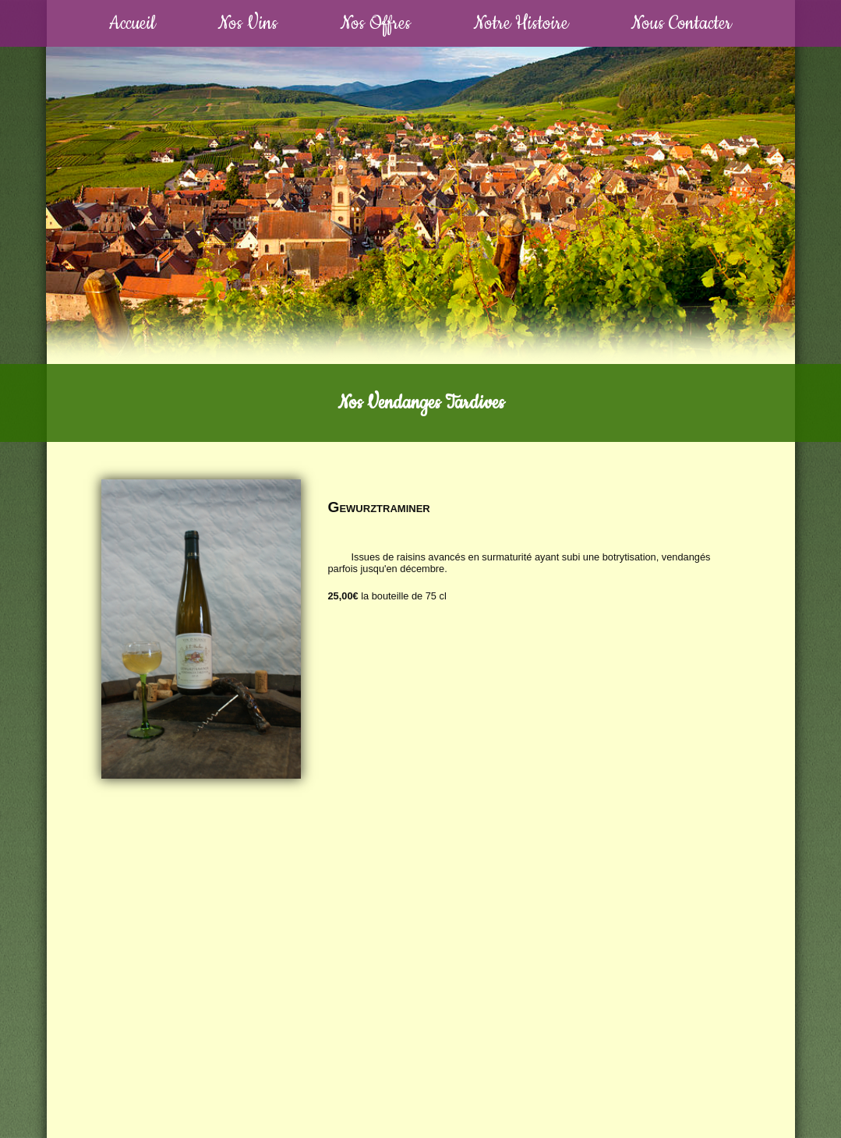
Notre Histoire (520, 23)
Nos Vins (247, 23)
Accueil (132, 23)
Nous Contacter (681, 23)
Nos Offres (375, 23)
